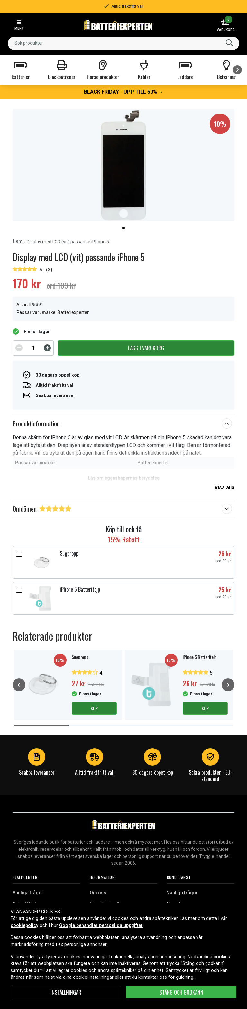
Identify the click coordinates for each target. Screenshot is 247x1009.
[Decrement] (19, 348)
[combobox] (123, 43)
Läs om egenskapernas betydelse (124, 478)
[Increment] (47, 348)
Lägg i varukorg (146, 348)
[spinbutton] (33, 348)
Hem (18, 241)
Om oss (98, 892)
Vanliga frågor (28, 892)
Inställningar (65, 992)
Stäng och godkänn (181, 992)
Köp (94, 708)
